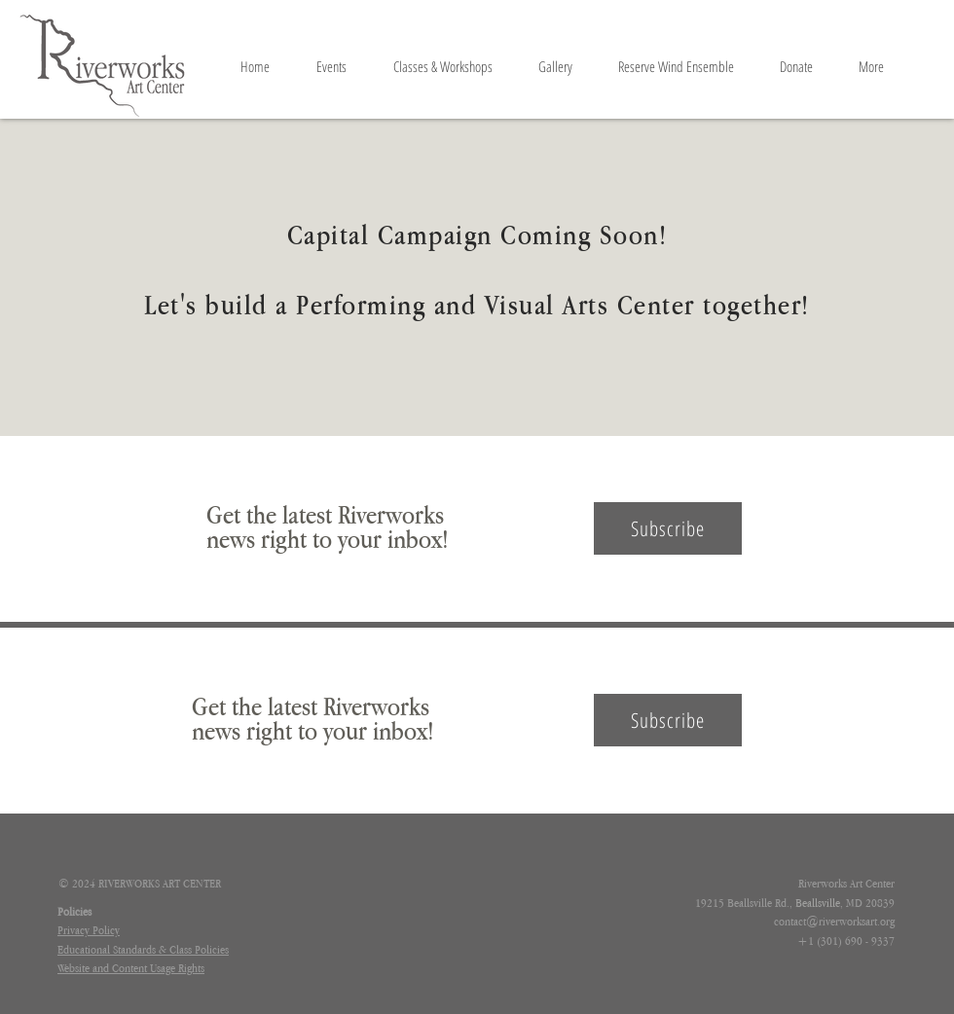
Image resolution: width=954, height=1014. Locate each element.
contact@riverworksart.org (834, 921)
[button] (668, 528)
